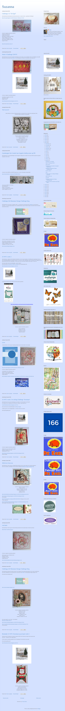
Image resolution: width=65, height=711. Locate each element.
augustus (47, 149)
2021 (46, 142)
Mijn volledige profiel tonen (48, 36)
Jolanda (30, 204)
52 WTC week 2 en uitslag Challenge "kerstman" (16, 399)
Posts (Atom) (24, 701)
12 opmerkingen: (16, 48)
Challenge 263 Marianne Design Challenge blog (15, 569)
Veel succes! (5, 110)
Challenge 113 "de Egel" (9, 13)
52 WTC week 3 (6, 256)
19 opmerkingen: (16, 693)
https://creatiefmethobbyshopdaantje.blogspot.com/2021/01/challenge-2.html (15, 501)
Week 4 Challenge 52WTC (9, 54)
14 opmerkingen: (16, 629)
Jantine (17, 264)
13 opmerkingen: (16, 519)
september (48, 148)
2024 (46, 138)
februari (47, 158)
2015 (46, 192)
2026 (46, 135)
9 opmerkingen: (15, 562)
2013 (46, 195)
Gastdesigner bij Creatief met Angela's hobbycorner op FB (18, 153)
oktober (47, 146)
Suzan (50, 29)
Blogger (39, 708)
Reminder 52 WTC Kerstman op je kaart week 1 (16, 634)
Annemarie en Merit (11, 264)
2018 (46, 187)
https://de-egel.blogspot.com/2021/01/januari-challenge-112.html (13, 367)
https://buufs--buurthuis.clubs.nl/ (7, 529)
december (47, 143)
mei (46, 154)
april (47, 155)
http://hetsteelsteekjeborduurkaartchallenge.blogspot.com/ (12, 560)
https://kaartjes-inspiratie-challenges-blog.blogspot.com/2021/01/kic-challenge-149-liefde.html (18, 376)
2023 (46, 139)
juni (46, 152)
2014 (46, 193)
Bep (17, 406)
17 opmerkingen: (16, 336)
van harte (4, 525)
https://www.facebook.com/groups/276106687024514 (11, 174)
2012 (46, 196)
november (47, 145)
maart (47, 157)
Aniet (23, 572)
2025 (46, 136)
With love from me (7, 463)
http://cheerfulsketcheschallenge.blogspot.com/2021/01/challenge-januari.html (15, 494)
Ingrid (20, 406)
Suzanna (8, 7)
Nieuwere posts (5, 698)
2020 (46, 184)
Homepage (22, 698)
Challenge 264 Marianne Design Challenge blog (15, 201)
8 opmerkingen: (15, 147)
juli (46, 151)
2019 (46, 186)
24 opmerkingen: (16, 103)
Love (3, 342)
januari (47, 160)
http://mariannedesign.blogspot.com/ (8, 246)
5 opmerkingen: (15, 252)
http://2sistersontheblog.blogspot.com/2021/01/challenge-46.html (13, 453)
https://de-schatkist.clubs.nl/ (7, 620)
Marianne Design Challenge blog (28, 466)
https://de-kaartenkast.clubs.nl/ (7, 43)
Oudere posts (38, 698)
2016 (46, 190)
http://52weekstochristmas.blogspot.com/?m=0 (10, 101)
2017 (46, 189)
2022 (46, 141)
